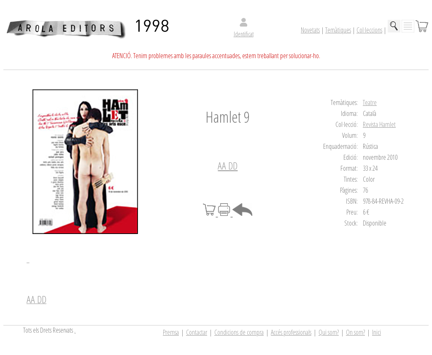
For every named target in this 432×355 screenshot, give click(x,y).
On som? (355, 332)
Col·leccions (369, 30)
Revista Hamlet (379, 124)
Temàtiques (338, 30)
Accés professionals (291, 332)
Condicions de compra (239, 332)
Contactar (196, 332)
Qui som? (329, 332)
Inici (376, 332)
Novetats (310, 30)
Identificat (244, 34)
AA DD (228, 165)
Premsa (171, 332)
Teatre (370, 102)
